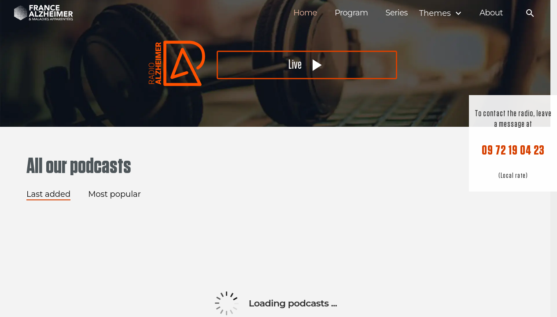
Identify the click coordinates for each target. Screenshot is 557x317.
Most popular (114, 194)
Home (305, 13)
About (491, 13)
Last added (48, 194)
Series (396, 13)
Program (351, 13)
